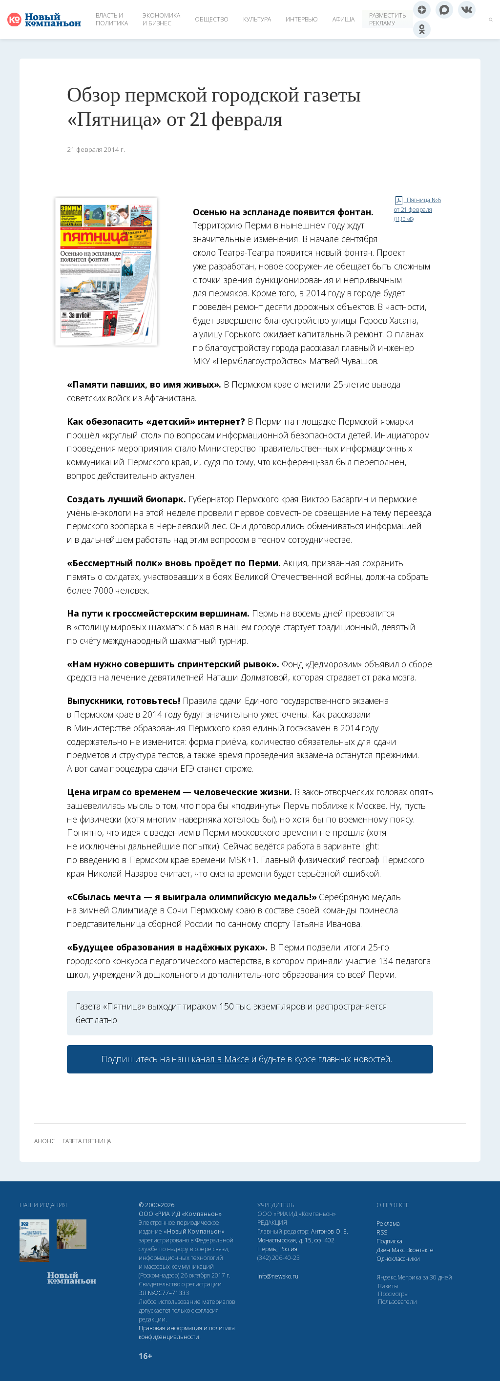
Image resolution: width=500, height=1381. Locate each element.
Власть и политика (112, 19)
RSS (381, 1232)
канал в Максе (220, 1059)
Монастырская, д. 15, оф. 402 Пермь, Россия (295, 1244)
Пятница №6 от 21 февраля (417, 209)
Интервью (302, 19)
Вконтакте (420, 1250)
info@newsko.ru (277, 1276)
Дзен (383, 1250)
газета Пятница (86, 1141)
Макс (398, 1250)
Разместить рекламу (387, 19)
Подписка (389, 1241)
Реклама (388, 1223)
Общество (212, 19)
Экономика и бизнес (161, 19)
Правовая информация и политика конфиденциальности (187, 1332)
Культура (257, 19)
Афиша (343, 19)
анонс (44, 1141)
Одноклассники (398, 1259)
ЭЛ (164, 1293)
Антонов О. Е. (329, 1231)
